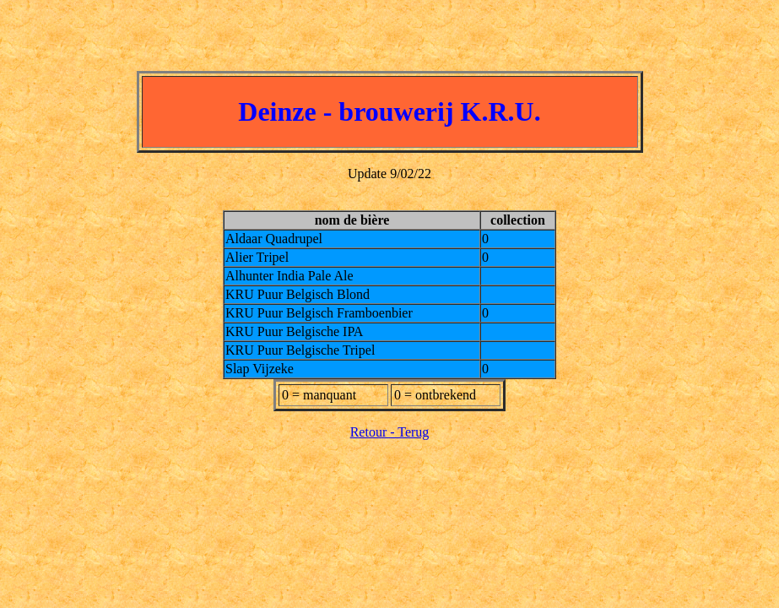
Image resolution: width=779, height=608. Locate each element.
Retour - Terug (390, 432)
